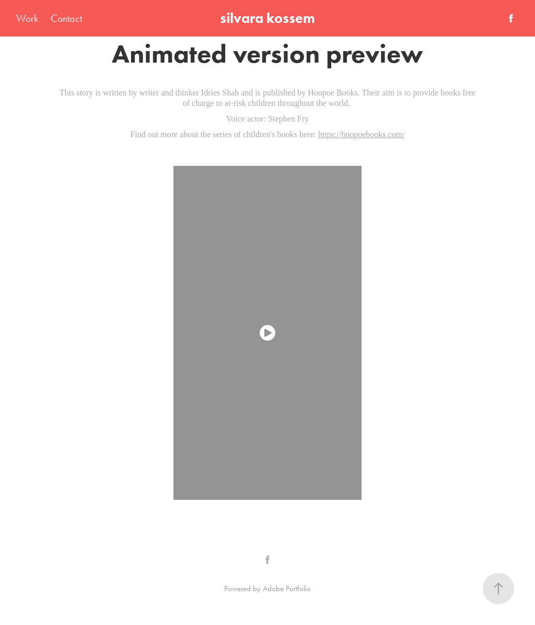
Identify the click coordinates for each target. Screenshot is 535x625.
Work (27, 18)
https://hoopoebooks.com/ (361, 134)
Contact (66, 18)
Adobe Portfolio (287, 588)
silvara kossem (267, 18)
